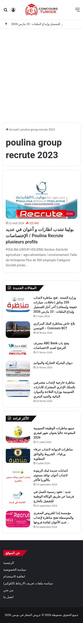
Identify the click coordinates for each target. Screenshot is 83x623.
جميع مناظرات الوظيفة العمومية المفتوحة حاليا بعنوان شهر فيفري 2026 (54, 432)
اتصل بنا (8, 597)
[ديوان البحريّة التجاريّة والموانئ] (18, 369)
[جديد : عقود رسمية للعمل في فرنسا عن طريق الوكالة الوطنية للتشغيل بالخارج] (18, 498)
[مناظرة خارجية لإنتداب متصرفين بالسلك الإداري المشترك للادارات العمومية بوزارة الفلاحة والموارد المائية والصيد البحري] (18, 388)
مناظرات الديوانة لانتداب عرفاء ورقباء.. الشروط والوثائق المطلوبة (53, 454)
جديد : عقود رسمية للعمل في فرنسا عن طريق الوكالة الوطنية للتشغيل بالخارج (53, 496)
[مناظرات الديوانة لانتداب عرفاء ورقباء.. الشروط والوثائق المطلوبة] (18, 455)
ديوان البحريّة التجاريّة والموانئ (52, 363)
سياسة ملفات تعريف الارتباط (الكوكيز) (28, 583)
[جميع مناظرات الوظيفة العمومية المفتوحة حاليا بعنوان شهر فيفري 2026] (18, 434)
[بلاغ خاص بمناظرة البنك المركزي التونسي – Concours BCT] (18, 329)
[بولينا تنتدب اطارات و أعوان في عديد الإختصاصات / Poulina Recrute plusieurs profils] (41, 199)
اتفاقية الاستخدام (14, 576)
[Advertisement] (41, 74)
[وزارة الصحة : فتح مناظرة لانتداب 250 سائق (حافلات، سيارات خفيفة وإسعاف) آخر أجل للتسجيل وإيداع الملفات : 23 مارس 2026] (18, 303)
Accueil (12, 129)
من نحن (8, 590)
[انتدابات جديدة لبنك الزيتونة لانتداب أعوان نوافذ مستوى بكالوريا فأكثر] (18, 476)
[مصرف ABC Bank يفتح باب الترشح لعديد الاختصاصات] (18, 349)
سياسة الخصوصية (14, 569)
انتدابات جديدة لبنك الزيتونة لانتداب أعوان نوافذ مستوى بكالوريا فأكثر (50, 475)
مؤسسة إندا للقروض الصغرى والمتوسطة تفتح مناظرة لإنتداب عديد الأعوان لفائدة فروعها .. (53, 517)
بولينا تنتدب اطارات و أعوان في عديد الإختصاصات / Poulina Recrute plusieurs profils (40, 235)
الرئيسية (8, 562)
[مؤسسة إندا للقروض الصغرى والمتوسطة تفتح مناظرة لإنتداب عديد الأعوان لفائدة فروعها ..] (18, 519)
